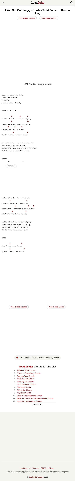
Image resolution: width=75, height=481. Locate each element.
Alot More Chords (24, 387)
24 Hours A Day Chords (26, 370)
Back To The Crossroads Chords (29, 396)
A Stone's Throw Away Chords (28, 373)
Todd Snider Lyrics (48, 18)
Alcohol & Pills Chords (25, 379)
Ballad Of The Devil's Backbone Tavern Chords (35, 398)
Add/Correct (25, 468)
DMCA (43, 468)
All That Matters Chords (26, 384)
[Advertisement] (37, 64)
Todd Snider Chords (27, 18)
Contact (36, 468)
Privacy (51, 468)
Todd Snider (26, 366)
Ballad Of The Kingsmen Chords (29, 401)
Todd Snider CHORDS (19, 307)
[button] (3, 3)
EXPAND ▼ (37, 404)
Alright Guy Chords (24, 390)
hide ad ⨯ (11, 166)
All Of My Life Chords (25, 382)
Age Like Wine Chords (25, 376)
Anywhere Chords (24, 393)
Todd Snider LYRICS (56, 307)
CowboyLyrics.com (36, 477)
